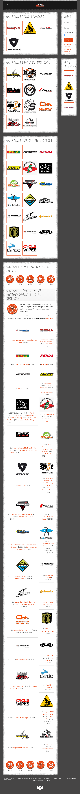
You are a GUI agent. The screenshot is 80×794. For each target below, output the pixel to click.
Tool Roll (32, 413)
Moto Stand (48, 454)
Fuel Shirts (49, 744)
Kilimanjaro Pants (20, 578)
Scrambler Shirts (47, 749)
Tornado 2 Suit (21, 485)
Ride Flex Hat (44, 390)
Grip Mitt (30, 415)
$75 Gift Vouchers (48, 414)
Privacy (55, 778)
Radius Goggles (47, 383)
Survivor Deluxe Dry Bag (26, 517)
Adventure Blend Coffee (46, 392)
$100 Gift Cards (21, 388)
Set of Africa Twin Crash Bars (22, 630)
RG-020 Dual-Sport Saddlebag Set (22, 514)
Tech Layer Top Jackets (28, 604)
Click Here (49, 318)
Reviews (33, 781)
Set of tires (44, 364)
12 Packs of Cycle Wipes (21, 718)
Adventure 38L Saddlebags (26, 420)
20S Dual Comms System (46, 341)
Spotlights (40, 781)
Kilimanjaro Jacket (20, 576)
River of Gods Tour (18, 686)
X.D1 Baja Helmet (21, 659)
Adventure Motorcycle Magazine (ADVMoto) (33, 778)
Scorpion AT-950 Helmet (20, 748)
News (73, 778)
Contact (47, 781)
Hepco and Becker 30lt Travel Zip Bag (24, 448)
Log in (68, 40)
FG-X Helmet (49, 656)
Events (68, 778)
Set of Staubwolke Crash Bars (48, 543)
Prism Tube (45, 339)
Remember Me (68, 33)
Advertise (61, 778)
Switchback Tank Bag (15, 418)
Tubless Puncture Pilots (21, 364)
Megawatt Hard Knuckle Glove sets (24, 602)
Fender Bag (16, 415)
